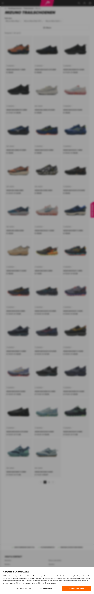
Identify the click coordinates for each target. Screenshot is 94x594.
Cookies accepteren (76, 588)
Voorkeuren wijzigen (23, 588)
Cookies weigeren (46, 588)
